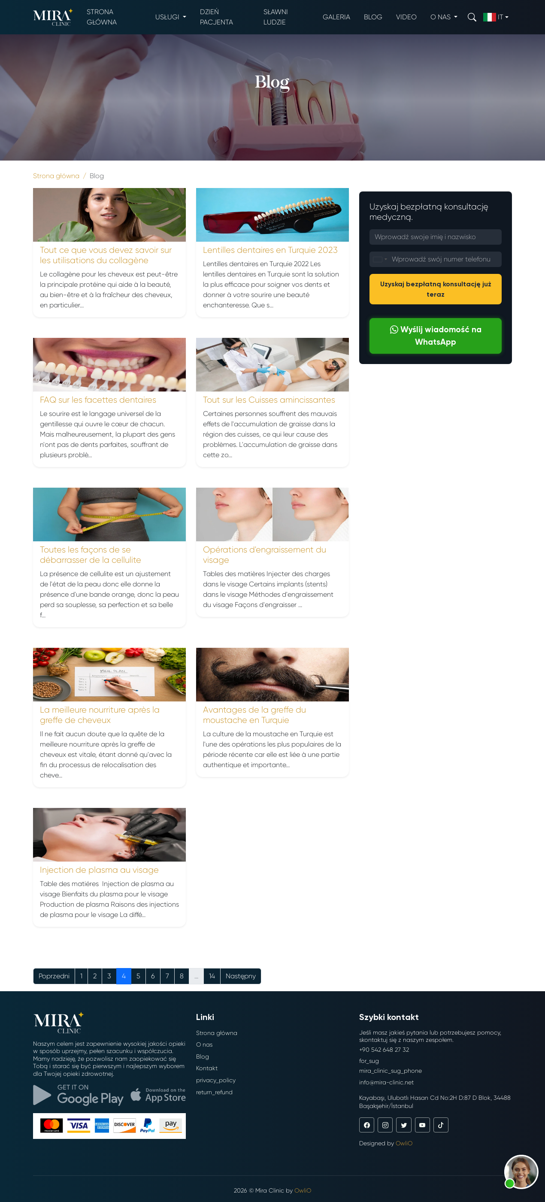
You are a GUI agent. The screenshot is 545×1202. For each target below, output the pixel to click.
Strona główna (102, 17)
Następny (241, 976)
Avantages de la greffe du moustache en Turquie (254, 715)
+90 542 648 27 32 (384, 1049)
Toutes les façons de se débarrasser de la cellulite (90, 555)
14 (212, 976)
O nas (204, 1044)
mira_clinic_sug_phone (390, 1070)
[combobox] (380, 259)
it (493, 17)
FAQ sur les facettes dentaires (98, 400)
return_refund (214, 1092)
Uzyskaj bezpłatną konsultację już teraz (435, 289)
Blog (373, 17)
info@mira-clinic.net (386, 1082)
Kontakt (207, 1068)
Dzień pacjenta (216, 17)
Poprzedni (54, 976)
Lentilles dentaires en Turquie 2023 (270, 250)
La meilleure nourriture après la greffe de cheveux (100, 715)
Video (406, 17)
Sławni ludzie (275, 17)
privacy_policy (216, 1080)
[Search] (472, 17)
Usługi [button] (168, 17)
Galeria (336, 17)
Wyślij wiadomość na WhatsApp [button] (435, 336)
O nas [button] (441, 17)
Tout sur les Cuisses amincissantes (269, 400)
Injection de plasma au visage (99, 870)
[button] (521, 1172)
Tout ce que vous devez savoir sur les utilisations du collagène (106, 255)
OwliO (404, 1143)
